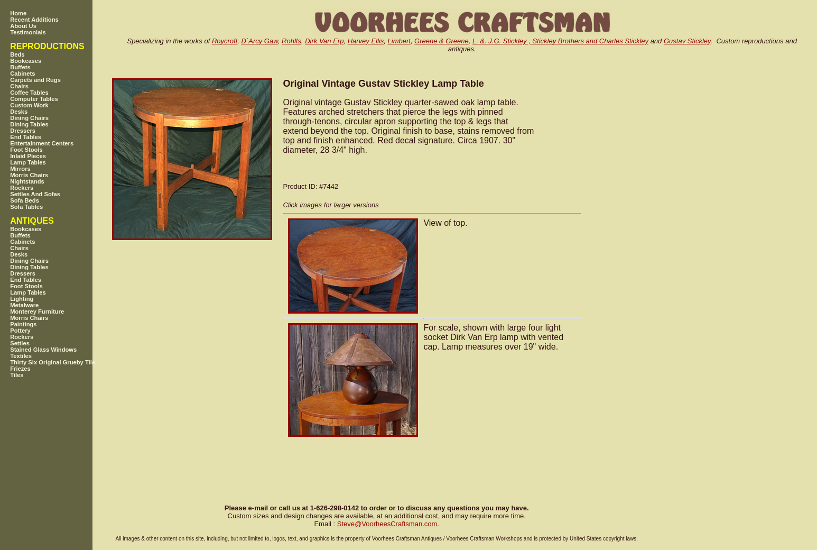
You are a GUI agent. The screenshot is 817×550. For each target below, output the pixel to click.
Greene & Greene (441, 41)
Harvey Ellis (366, 41)
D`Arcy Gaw (260, 41)
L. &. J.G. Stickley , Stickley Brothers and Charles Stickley (560, 41)
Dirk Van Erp (324, 41)
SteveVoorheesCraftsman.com (387, 524)
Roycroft (224, 41)
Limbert (399, 41)
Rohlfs (291, 41)
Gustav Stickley (687, 41)
